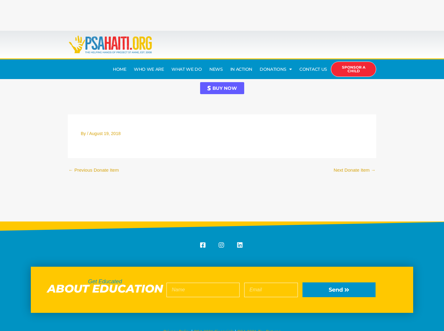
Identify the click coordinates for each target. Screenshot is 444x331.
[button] (222, 88)
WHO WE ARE (149, 69)
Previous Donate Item (93, 170)
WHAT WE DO (186, 69)
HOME (119, 69)
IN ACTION (241, 69)
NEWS (216, 69)
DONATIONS (276, 69)
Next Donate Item (355, 170)
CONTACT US (313, 69)
